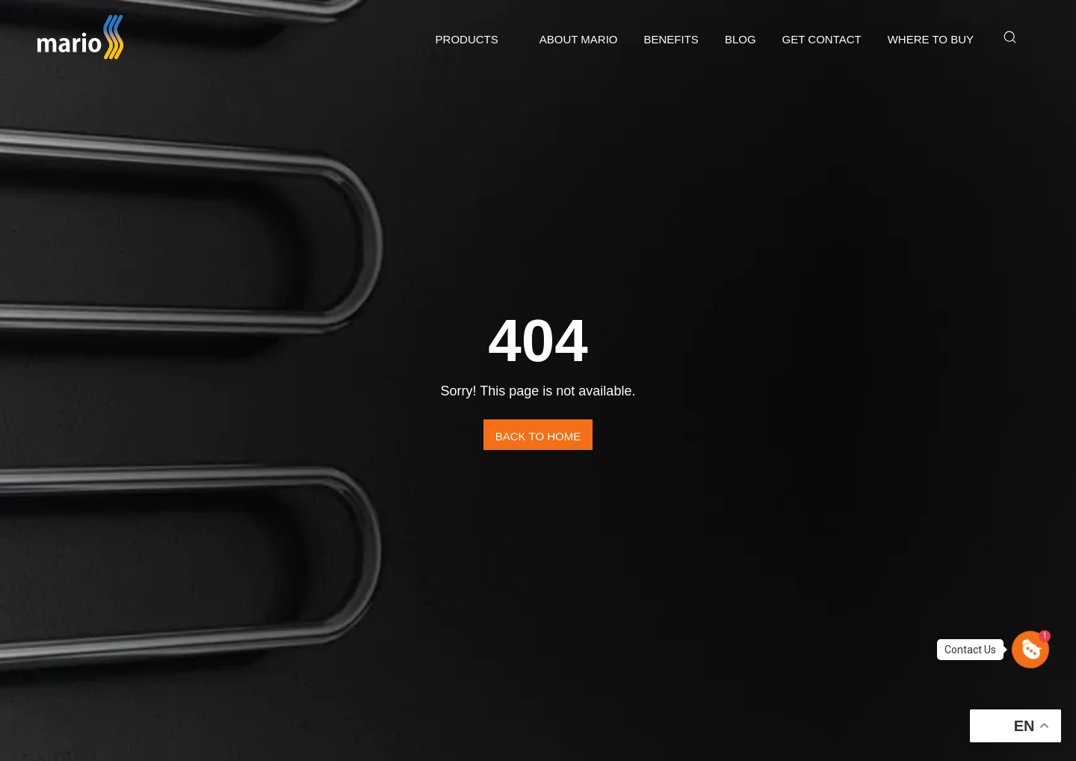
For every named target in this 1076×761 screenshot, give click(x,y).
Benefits (671, 39)
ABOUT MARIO (578, 39)
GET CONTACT (822, 39)
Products (467, 39)
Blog (740, 39)
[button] (1030, 650)
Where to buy (931, 39)
